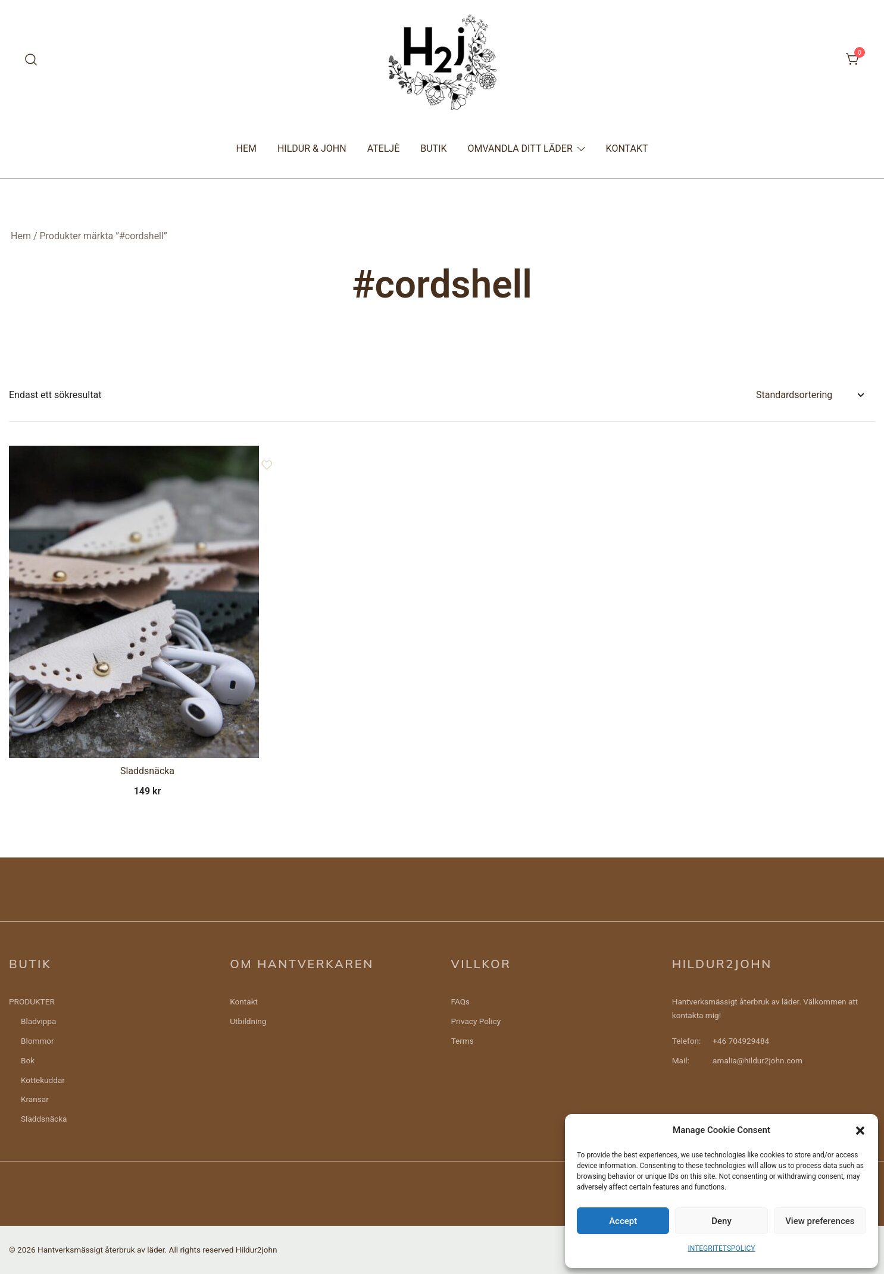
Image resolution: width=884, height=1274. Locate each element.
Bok (28, 1060)
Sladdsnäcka (147, 771)
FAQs (460, 1001)
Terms (462, 1041)
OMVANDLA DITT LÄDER (520, 148)
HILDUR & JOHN (311, 148)
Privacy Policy (476, 1021)
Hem (21, 236)
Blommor (37, 1041)
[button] (860, 1131)
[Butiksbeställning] (809, 395)
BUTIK (433, 148)
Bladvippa (38, 1021)
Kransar (35, 1099)
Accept (623, 1221)
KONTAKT (627, 148)
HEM (246, 148)
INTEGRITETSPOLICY (721, 1248)
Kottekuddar (43, 1080)
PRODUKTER (32, 1001)
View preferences (819, 1221)
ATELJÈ (383, 148)
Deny (721, 1221)
